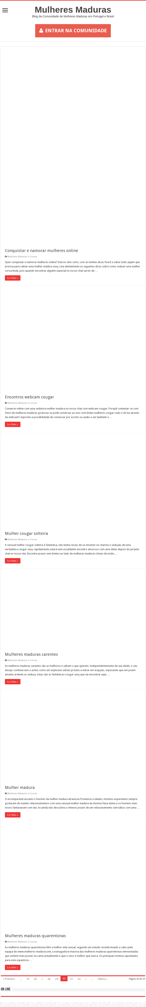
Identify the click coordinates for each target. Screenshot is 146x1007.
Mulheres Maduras (73, 9)
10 (27, 978)
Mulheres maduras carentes (31, 654)
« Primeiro (9, 978)
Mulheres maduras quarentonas (35, 935)
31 (71, 978)
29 (56, 978)
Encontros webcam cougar (29, 397)
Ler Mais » (12, 278)
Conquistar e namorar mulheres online (41, 250)
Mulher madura (20, 787)
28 (48, 978)
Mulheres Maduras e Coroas (22, 256)
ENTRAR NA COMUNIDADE (73, 30)
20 (35, 978)
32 (79, 978)
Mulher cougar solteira (26, 533)
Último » (102, 978)
